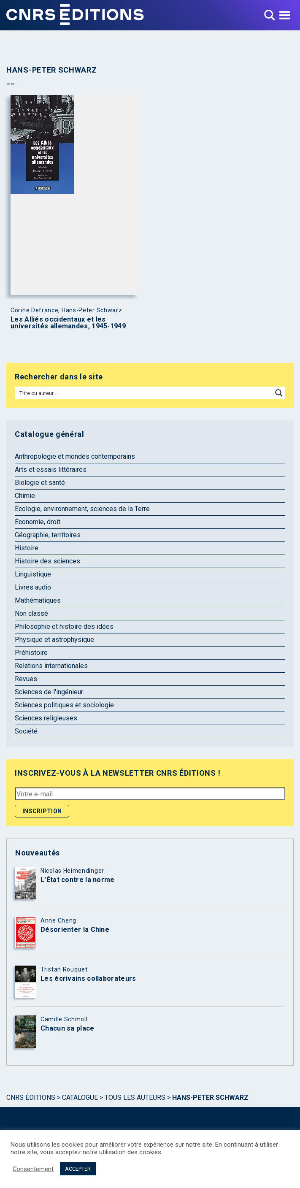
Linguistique (33, 574)
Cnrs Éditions (30, 1097)
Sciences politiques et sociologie (64, 705)
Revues (26, 679)
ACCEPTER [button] (78, 1169)
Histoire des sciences (47, 561)
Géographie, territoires (48, 535)
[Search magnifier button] (279, 393)
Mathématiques (38, 600)
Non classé (31, 613)
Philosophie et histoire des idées (64, 626)
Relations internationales (51, 666)
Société (26, 731)
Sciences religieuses (46, 718)
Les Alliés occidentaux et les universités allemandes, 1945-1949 (68, 323)
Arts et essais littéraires (50, 469)
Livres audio (33, 587)
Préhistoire (31, 653)
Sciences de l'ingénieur (49, 692)
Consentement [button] (33, 1169)
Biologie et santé (40, 483)
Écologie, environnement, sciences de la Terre (82, 509)
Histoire (26, 548)
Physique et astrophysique (54, 640)
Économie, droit (37, 522)
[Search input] (144, 393)
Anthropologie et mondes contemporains (75, 456)
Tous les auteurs (135, 1097)
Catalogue (80, 1097)
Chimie (25, 496)
